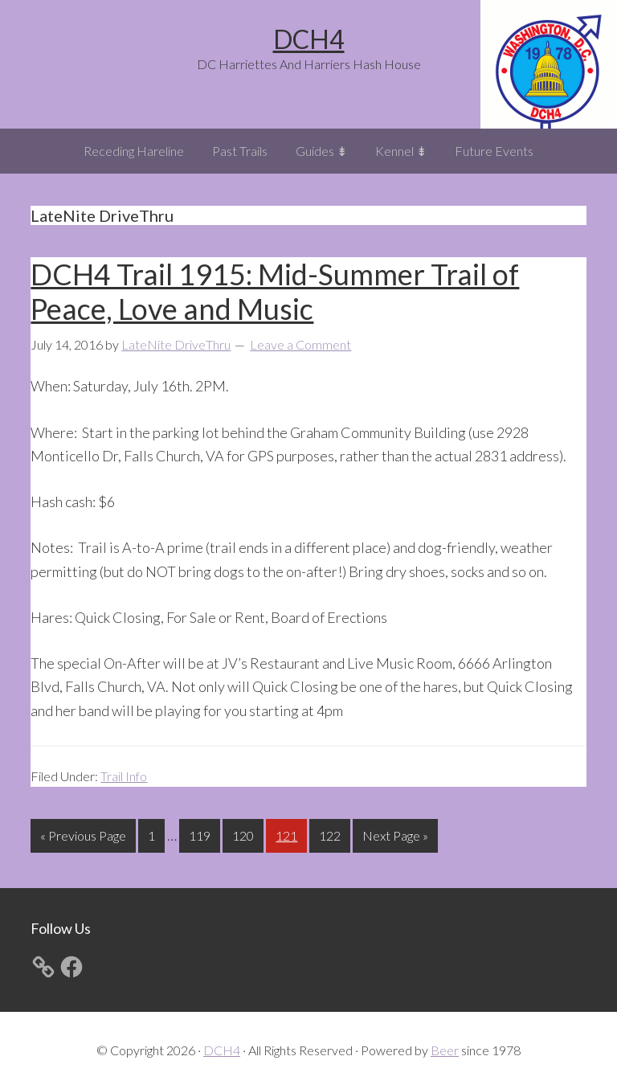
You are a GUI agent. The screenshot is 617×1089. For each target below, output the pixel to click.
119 (201, 834)
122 (331, 834)
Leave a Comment (300, 344)
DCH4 (309, 39)
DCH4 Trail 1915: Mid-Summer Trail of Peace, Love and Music (275, 291)
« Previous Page (83, 839)
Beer (445, 1050)
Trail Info (123, 776)
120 (245, 834)
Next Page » (395, 839)
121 (288, 834)
